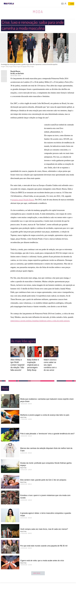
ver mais (38, 573)
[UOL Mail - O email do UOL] (62, 3)
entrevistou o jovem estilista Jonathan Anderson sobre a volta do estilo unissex (40, 321)
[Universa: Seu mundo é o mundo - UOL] (9, 3)
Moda (38, 12)
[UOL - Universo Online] (15, 3)
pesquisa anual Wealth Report (23, 200)
